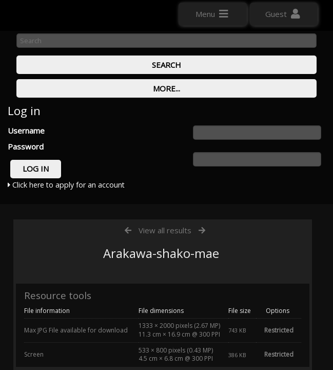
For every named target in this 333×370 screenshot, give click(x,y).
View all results (165, 230)
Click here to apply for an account (66, 185)
